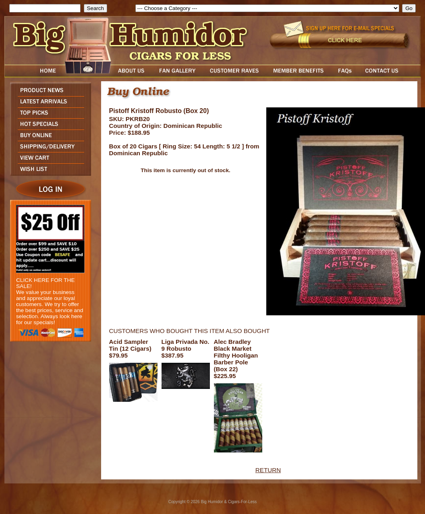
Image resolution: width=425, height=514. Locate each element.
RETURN (268, 470)
